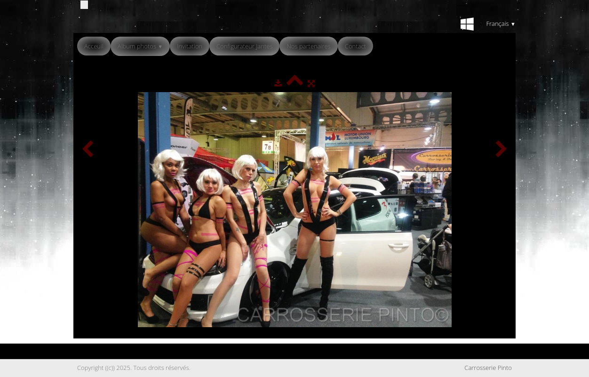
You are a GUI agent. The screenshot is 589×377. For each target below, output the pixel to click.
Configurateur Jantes (244, 46)
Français (501, 23)
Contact (355, 46)
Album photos (140, 46)
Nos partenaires (308, 46)
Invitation (189, 46)
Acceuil (93, 46)
